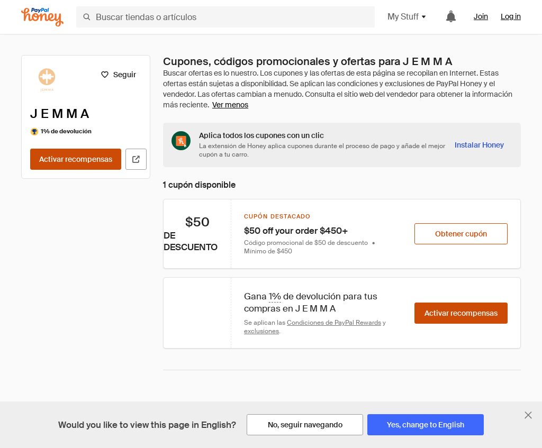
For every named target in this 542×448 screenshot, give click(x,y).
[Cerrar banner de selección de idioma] (528, 415)
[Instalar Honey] (479, 145)
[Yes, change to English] (425, 424)
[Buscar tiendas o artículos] (225, 17)
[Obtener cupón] (461, 233)
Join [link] (481, 16)
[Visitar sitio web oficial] (136, 159)
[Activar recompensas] (75, 159)
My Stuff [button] (407, 16)
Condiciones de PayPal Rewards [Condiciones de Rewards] (334, 322)
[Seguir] (118, 74)
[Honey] (42, 17)
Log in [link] (511, 16)
